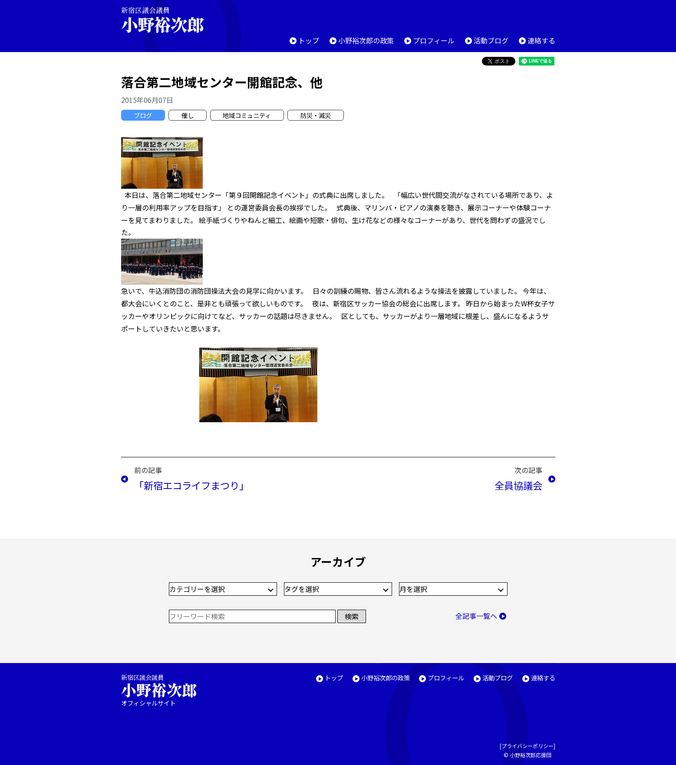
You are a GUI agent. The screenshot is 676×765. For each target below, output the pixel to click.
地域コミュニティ (247, 115)
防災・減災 (315, 115)
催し (187, 115)
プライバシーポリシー (527, 745)
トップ (308, 40)
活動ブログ (491, 40)
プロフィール (434, 40)
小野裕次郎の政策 (366, 40)
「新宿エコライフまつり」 (191, 485)
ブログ (143, 115)
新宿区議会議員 (169, 19)
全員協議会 (518, 485)
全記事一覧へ (476, 616)
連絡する (541, 40)
